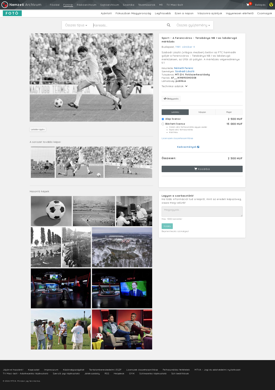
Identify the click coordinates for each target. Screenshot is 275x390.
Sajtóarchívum (109, 4)
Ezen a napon (184, 13)
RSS (107, 373)
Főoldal (55, 4)
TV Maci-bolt (175, 4)
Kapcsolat (33, 369)
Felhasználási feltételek (176, 369)
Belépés (260, 4)
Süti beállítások (180, 373)
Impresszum (51, 369)
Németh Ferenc (183, 68)
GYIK (132, 373)
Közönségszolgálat (73, 369)
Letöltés (175, 112)
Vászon (202, 112)
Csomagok (264, 13)
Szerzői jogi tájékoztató (66, 373)
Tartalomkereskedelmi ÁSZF (105, 369)
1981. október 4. (185, 46)
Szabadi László (185, 71)
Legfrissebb (163, 13)
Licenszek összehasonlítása (177, 138)
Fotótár (68, 4)
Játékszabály (92, 373)
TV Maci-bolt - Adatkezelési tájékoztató (25, 373)
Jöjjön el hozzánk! (13, 369)
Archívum (21, 4)
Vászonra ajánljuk (209, 13)
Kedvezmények (188, 146)
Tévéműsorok (146, 4)
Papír (229, 112)
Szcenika (128, 4)
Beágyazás (171, 98)
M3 (161, 4)
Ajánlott (106, 13)
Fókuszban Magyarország (133, 13)
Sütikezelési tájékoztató (153, 373)
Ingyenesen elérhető (239, 13)
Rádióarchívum (87, 4)
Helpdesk (119, 373)
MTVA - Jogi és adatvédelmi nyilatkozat (218, 369)
